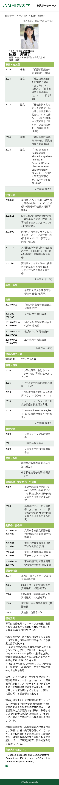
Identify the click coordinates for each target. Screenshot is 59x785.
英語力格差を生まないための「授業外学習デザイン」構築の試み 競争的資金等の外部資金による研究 (37, 494)
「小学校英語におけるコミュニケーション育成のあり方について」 (36, 373)
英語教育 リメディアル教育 (21, 359)
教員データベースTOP (16, 15)
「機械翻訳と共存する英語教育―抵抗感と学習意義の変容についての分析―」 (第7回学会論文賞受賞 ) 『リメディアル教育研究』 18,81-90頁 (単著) (41, 118)
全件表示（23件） (43, 423)
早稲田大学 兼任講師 (35, 314)
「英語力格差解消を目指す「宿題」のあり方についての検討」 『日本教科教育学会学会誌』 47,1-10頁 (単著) (41, 88)
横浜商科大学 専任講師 (36, 331)
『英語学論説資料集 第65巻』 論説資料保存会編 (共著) (42, 140)
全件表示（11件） (43, 279)
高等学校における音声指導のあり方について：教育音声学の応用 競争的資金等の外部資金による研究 (37, 513)
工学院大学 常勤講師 (35, 339)
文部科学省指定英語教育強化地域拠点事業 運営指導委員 (37, 533)
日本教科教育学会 (33, 443)
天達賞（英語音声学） (33, 612)
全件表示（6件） (44, 348)
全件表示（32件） (43, 189)
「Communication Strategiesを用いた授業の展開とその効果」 (36, 413)
